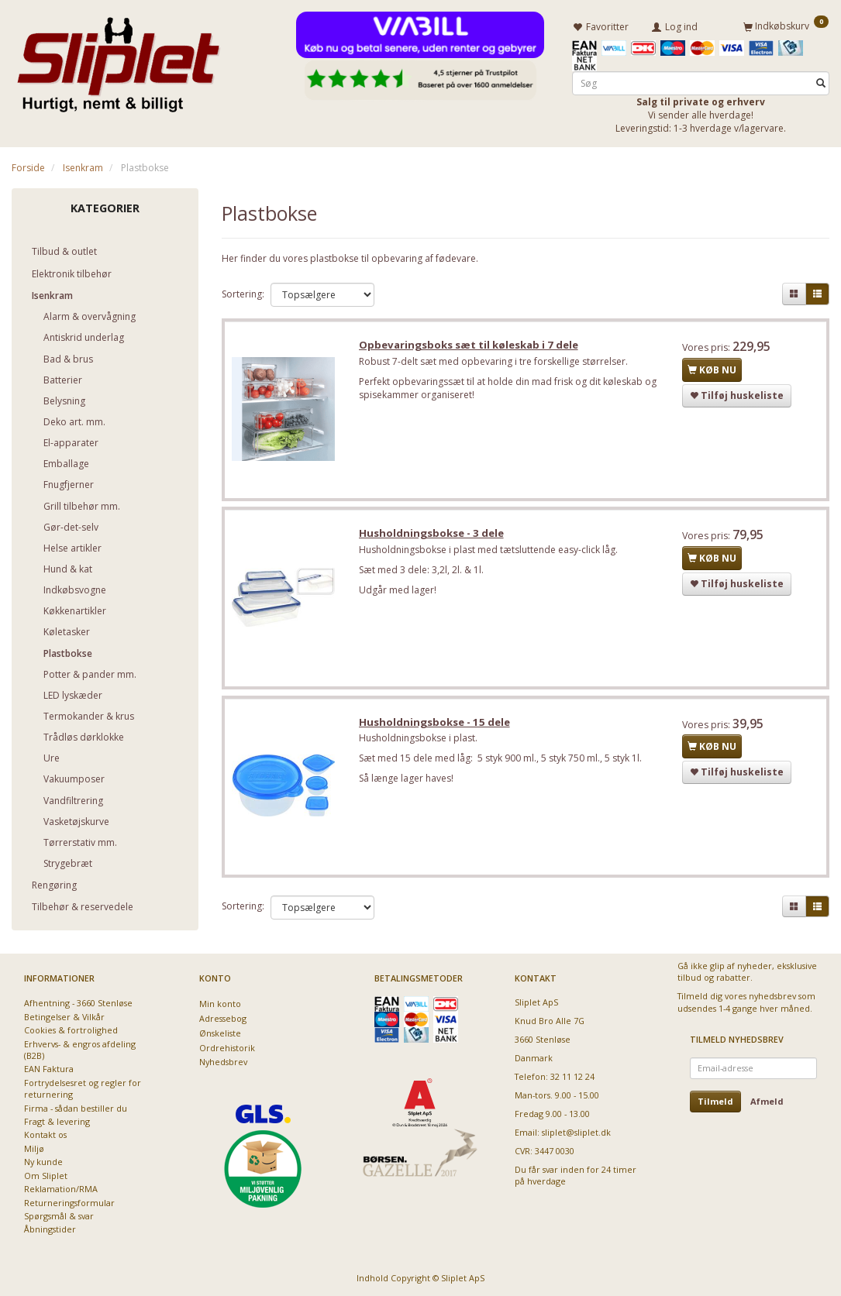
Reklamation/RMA (61, 1188)
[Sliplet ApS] (118, 60)
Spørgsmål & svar (59, 1215)
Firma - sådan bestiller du (75, 1107)
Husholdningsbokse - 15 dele (436, 725)
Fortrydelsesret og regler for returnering (82, 1087)
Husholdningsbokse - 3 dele (432, 535)
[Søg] (820, 82)
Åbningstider (50, 1229)
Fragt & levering (57, 1120)
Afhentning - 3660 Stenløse (78, 1002)
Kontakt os (45, 1134)
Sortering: (243, 293)
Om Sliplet (45, 1175)
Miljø (34, 1147)
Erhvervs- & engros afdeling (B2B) (80, 1049)
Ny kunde (43, 1161)
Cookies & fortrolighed (71, 1029)
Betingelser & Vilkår (64, 1016)
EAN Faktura (49, 1068)
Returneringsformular (69, 1202)
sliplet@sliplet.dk (576, 1131)
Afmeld (767, 1100)
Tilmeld (715, 1100)
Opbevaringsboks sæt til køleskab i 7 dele (470, 346)
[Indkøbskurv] (786, 25)
